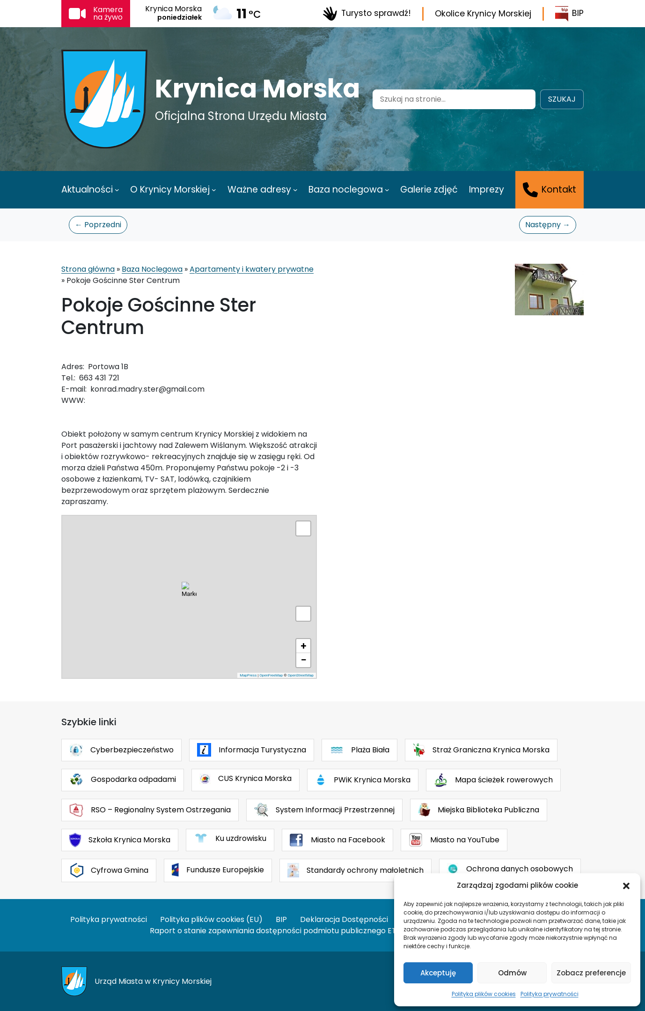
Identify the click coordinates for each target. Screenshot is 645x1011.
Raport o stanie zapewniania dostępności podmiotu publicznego (268, 930)
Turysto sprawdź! (366, 13)
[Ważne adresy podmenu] (295, 189)
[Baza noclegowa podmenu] (387, 189)
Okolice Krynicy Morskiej (483, 13)
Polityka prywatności (549, 994)
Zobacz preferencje (591, 973)
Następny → (547, 224)
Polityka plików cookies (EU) (211, 919)
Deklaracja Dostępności (344, 919)
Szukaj (562, 99)
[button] (626, 885)
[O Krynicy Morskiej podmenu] (214, 189)
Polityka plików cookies (484, 994)
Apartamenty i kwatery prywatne (252, 269)
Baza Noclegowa (152, 269)
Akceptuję (438, 973)
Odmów (512, 973)
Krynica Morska (257, 88)
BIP (569, 14)
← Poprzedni (98, 224)
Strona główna (88, 269)
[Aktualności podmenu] (117, 189)
